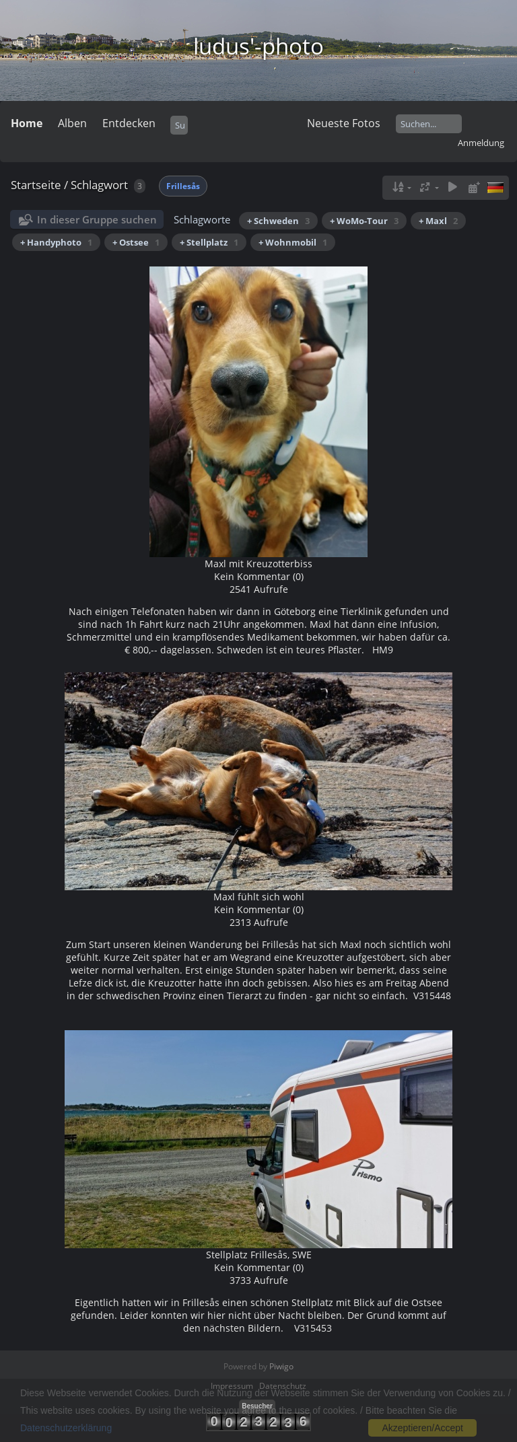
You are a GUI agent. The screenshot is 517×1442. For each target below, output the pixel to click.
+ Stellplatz (209, 242)
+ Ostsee (136, 242)
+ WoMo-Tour (364, 221)
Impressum (232, 1386)
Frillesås (183, 186)
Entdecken (129, 123)
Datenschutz (282, 1386)
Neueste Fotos (343, 123)
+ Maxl (438, 221)
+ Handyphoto (56, 242)
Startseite (36, 184)
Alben (72, 123)
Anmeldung (481, 143)
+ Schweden (278, 221)
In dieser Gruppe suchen (97, 219)
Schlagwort (99, 184)
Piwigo (281, 1366)
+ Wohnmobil (292, 242)
